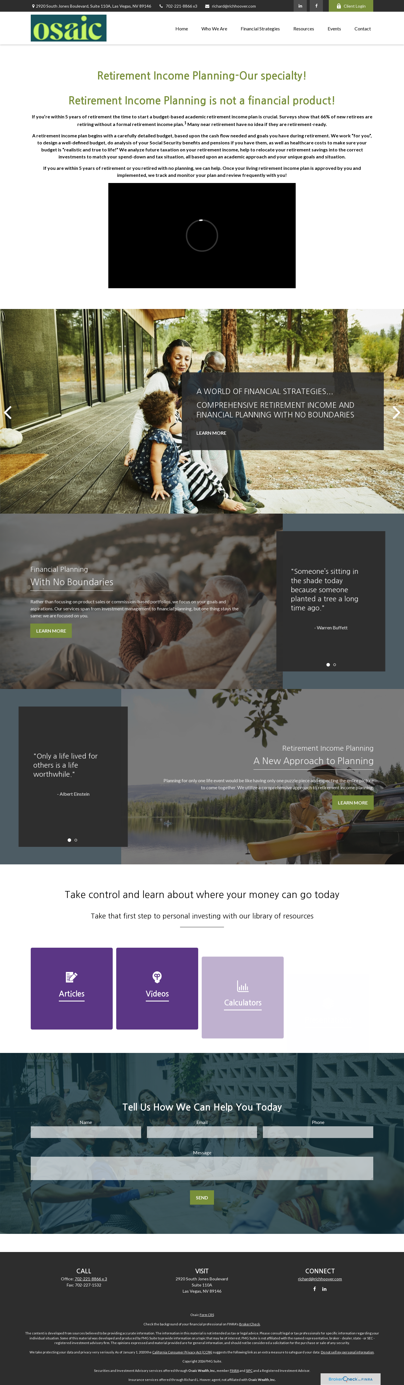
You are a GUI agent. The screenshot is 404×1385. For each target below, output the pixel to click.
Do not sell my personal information (347, 1352)
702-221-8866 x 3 (91, 1278)
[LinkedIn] (300, 6)
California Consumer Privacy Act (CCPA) (182, 1352)
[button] (181, 28)
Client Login (351, 6)
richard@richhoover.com (230, 6)
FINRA (234, 1370)
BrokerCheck (249, 1324)
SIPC (249, 1370)
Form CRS (207, 1315)
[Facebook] (316, 6)
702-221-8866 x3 (177, 6)
